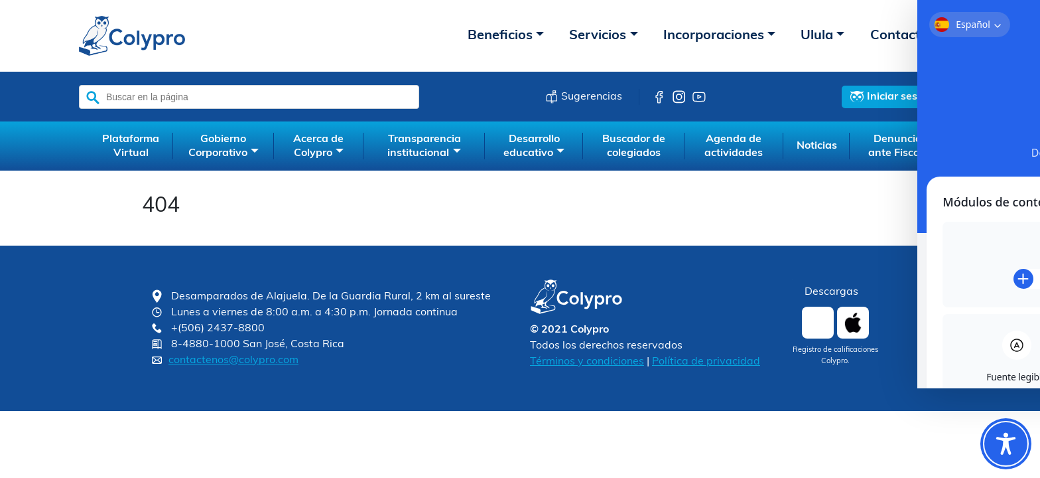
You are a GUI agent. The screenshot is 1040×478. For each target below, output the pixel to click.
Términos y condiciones (587, 362)
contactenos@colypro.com (233, 360)
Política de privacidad (706, 362)
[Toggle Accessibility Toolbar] (1006, 444)
